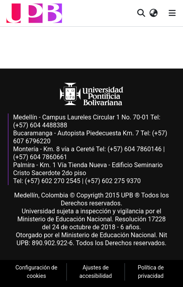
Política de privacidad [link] (151, 271)
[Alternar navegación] (172, 13)
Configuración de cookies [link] (37, 271)
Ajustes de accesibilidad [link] (95, 271)
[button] (34, 13)
